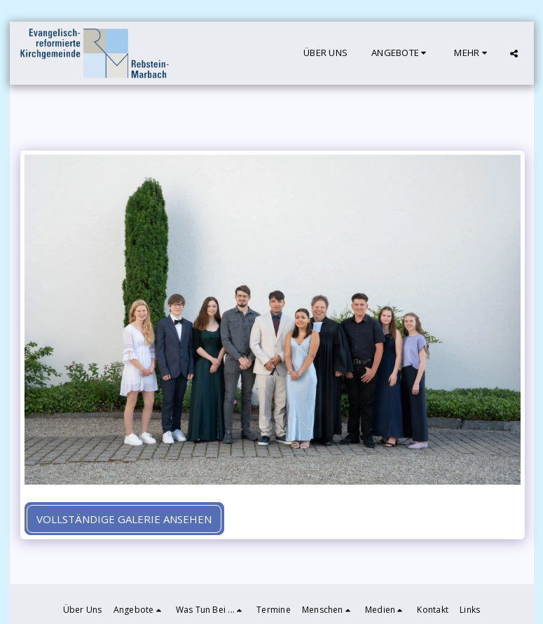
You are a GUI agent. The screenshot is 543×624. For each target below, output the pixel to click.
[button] (400, 53)
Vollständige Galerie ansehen (124, 519)
